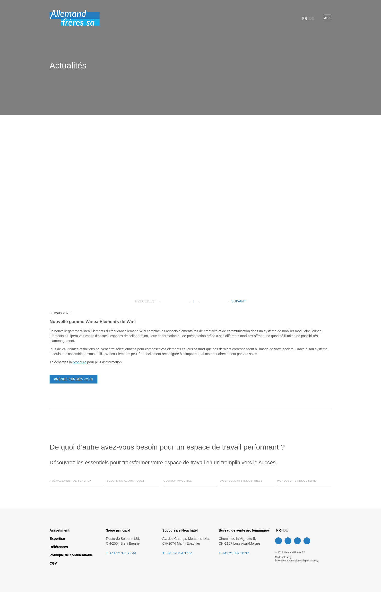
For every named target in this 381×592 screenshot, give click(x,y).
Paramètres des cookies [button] (161, 313)
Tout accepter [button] (197, 313)
